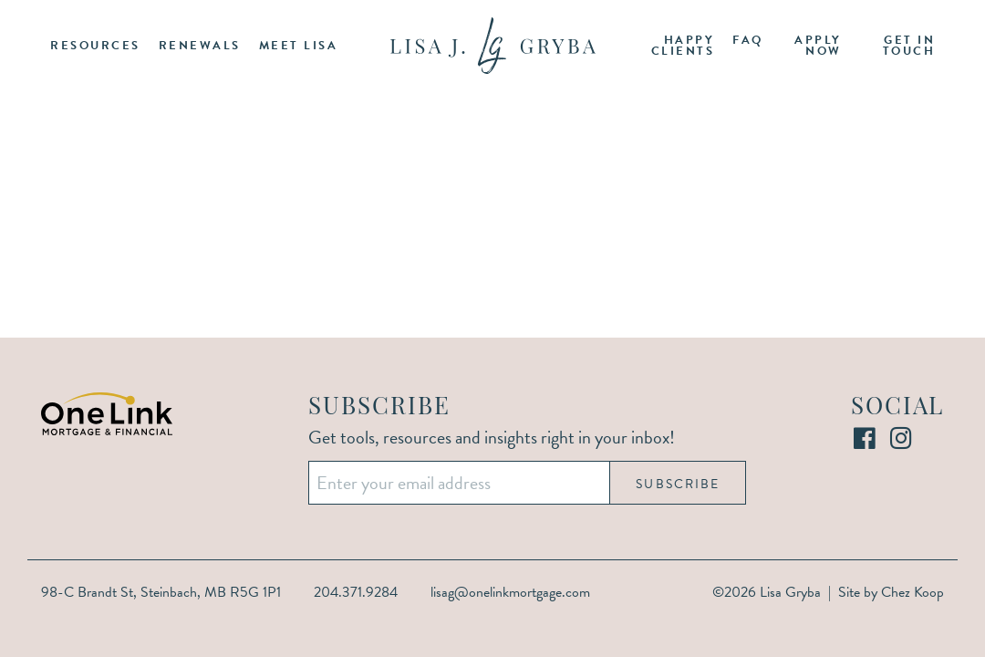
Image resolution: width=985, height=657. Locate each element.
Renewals (200, 45)
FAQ (747, 40)
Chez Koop (912, 592)
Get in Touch (909, 46)
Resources (95, 45)
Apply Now (818, 46)
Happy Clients (683, 46)
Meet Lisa (298, 45)
